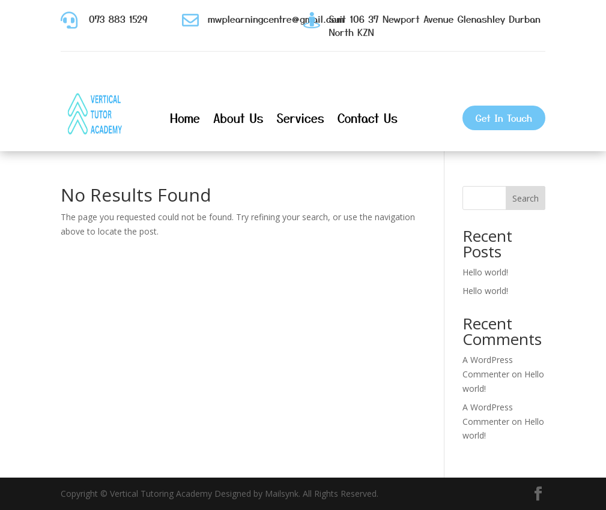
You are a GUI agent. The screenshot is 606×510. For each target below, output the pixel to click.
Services (300, 118)
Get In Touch (504, 117)
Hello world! (485, 272)
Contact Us (368, 118)
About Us (238, 118)
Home (185, 118)
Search (525, 198)
